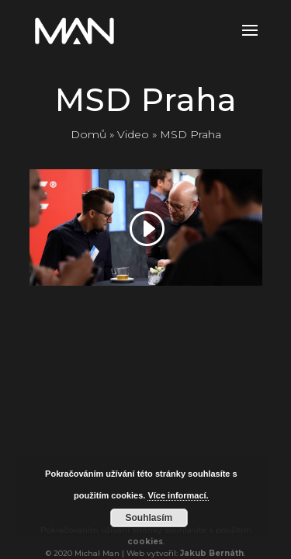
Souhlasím (149, 517)
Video (133, 134)
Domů (88, 134)
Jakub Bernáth (212, 553)
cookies (145, 541)
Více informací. (177, 495)
